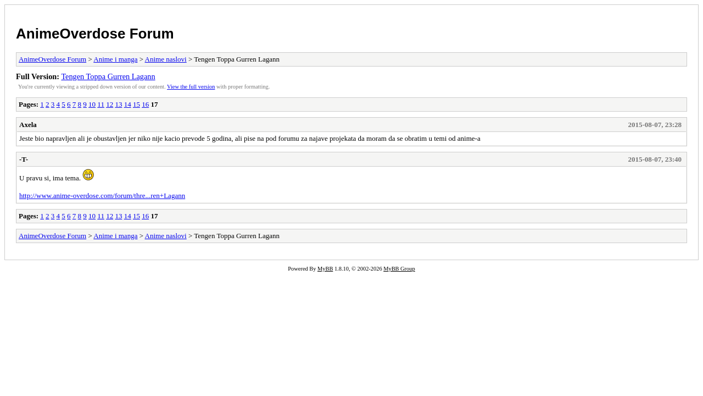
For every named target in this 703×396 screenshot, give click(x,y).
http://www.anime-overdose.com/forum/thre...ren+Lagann (102, 195)
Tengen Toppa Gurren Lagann (108, 76)
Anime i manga (115, 59)
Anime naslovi (166, 59)
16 (145, 104)
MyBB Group (399, 269)
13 (118, 104)
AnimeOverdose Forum (95, 33)
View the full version (191, 87)
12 (109, 104)
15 (136, 104)
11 (100, 104)
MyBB (325, 269)
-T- (23, 159)
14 (127, 104)
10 (92, 104)
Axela (28, 124)
